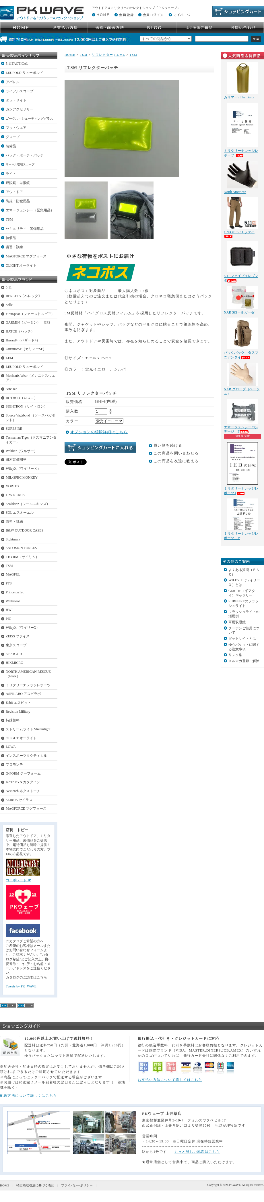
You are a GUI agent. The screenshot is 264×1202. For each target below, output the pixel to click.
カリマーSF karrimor (239, 97)
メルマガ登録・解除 (243, 661)
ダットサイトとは (242, 639)
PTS (9, 583)
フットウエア (16, 128)
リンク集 (235, 655)
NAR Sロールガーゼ (239, 312)
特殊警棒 (13, 720)
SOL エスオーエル (20, 513)
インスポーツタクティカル (26, 756)
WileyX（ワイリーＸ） (23, 469)
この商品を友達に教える (176, 461)
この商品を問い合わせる (176, 453)
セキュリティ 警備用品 (25, 229)
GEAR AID (14, 654)
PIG (8, 619)
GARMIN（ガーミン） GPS (28, 322)
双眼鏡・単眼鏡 (18, 183)
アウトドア (14, 192)
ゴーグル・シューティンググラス (29, 118)
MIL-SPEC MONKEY (22, 477)
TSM (9, 219)
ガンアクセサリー (19, 109)
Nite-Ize (11, 389)
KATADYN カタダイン (23, 782)
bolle (9, 305)
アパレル (13, 82)
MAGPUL (13, 574)
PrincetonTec (15, 592)
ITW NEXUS (15, 495)
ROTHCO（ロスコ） (21, 398)
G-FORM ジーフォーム (23, 773)
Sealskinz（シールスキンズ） (28, 504)
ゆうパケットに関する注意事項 (243, 647)
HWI (9, 610)
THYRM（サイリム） (22, 557)
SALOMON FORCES (21, 548)
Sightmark (13, 539)
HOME (70, 54)
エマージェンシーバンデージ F (241, 429)
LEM (9, 358)
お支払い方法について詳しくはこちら (170, 1080)
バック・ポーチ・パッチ (25, 155)
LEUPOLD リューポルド (24, 73)
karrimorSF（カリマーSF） (26, 349)
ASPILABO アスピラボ (23, 694)
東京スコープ (16, 645)
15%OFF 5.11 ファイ (239, 234)
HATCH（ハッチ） (20, 331)
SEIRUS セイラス (19, 800)
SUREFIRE (14, 429)
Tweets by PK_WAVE (21, 986)
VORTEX (13, 486)
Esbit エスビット (18, 703)
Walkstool (13, 601)
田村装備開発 (16, 460)
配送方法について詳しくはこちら (28, 1096)
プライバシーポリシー (77, 1185)
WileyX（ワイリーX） (23, 628)
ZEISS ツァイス (18, 636)
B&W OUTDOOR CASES (24, 530)
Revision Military (18, 712)
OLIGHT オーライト (21, 265)
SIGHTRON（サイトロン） (26, 406)
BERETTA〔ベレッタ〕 (24, 296)
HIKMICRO (14, 663)
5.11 (9, 287)
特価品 (11, 238)
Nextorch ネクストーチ (23, 791)
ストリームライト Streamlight (28, 729)
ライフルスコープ (19, 91)
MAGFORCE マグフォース (26, 256)
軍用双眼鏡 (237, 622)
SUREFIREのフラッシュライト (243, 603)
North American (235, 192)
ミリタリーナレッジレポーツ (28, 685)
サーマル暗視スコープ (20, 164)
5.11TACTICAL (17, 64)
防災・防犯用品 (18, 201)
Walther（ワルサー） (21, 451)
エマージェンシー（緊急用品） (30, 210)
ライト (11, 174)
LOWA (11, 747)
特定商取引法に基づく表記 (35, 1185)
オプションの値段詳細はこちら (99, 432)
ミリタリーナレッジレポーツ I (241, 490)
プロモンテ (14, 765)
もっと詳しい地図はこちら (197, 1152)
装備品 (11, 146)
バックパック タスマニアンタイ (241, 355)
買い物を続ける (168, 445)
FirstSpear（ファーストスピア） (30, 314)
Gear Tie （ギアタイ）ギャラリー (241, 593)
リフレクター (102, 54)
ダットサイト (16, 100)
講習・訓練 (14, 247)
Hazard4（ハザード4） (23, 340)
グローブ (13, 137)
